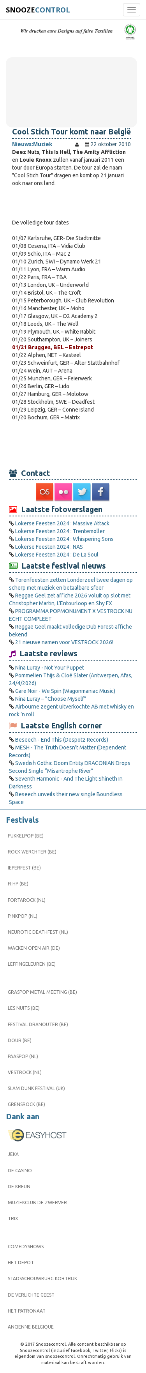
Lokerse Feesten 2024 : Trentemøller (60, 531)
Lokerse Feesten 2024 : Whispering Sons (64, 539)
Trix (13, 1218)
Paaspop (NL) (23, 1056)
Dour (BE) (20, 1040)
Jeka (13, 1154)
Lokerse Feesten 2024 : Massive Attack (62, 523)
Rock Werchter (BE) (32, 851)
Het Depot (21, 1262)
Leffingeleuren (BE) (32, 964)
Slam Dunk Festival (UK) (36, 1088)
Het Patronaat (27, 1310)
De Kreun (19, 1186)
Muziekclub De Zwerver (37, 1202)
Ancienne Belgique (31, 1326)
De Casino (20, 1170)
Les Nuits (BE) (24, 1008)
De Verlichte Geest (31, 1294)
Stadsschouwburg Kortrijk (42, 1278)
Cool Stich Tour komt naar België (71, 131)
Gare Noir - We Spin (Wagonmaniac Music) (65, 691)
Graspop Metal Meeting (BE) (42, 992)
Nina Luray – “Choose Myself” (50, 699)
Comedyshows (26, 1246)
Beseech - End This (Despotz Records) (61, 740)
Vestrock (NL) (25, 1072)
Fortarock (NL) (27, 900)
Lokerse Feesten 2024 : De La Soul (57, 554)
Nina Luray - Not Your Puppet (49, 667)
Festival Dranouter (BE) (38, 1024)
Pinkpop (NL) (22, 916)
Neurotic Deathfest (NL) (38, 932)
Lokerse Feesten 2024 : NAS (49, 547)
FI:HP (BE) (18, 883)
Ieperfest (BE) (24, 867)
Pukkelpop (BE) (26, 835)
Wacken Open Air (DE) (34, 948)
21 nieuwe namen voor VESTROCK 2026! (64, 642)
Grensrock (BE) (26, 1104)
